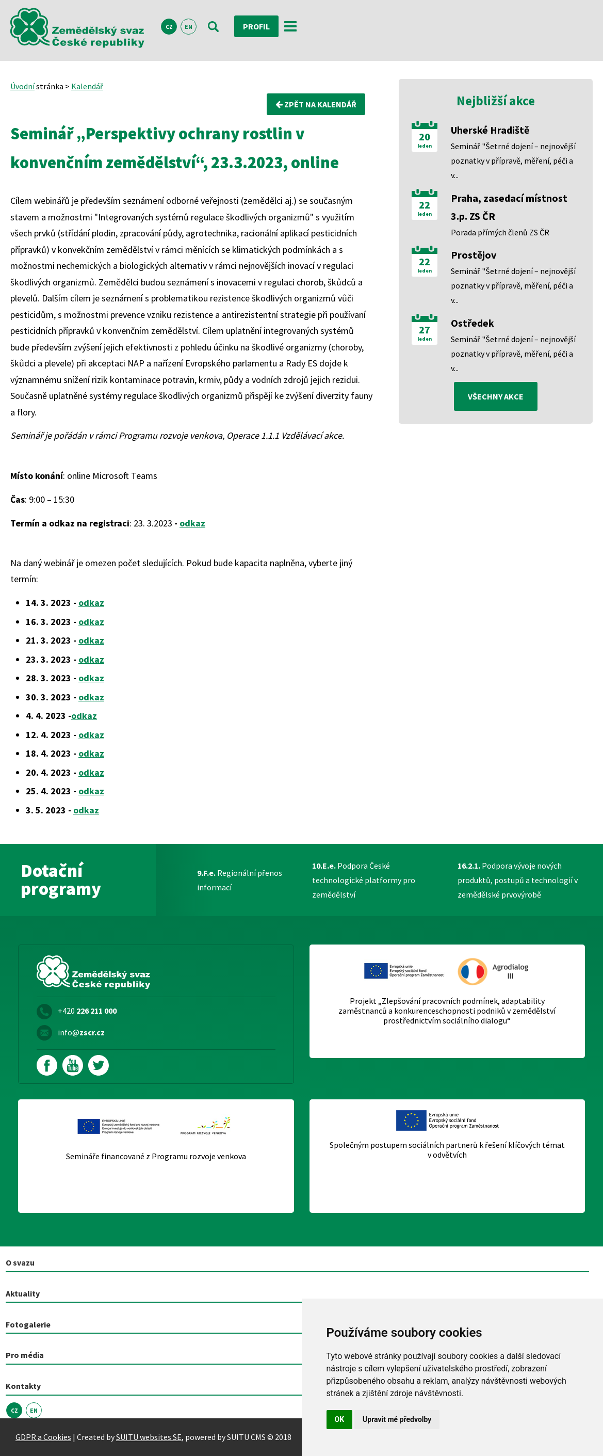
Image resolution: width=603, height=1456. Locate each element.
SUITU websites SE (149, 1437)
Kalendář (87, 86)
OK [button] (340, 1419)
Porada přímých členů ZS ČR (500, 232)
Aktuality (23, 1293)
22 (424, 205)
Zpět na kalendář (315, 104)
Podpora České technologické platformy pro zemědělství (363, 880)
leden (424, 146)
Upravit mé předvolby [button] (397, 1419)
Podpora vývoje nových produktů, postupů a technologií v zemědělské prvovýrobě (518, 880)
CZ (169, 26)
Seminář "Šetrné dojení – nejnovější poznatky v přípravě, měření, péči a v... (513, 160)
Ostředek (472, 322)
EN (188, 26)
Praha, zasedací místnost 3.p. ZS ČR (509, 206)
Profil (256, 26)
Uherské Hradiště (490, 129)
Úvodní (22, 86)
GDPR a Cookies (43, 1437)
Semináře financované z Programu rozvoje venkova (156, 1156)
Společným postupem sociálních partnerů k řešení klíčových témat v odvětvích (447, 1150)
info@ (81, 1032)
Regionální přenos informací (239, 880)
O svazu (20, 1262)
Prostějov (473, 254)
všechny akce (496, 396)
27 (424, 330)
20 (424, 137)
